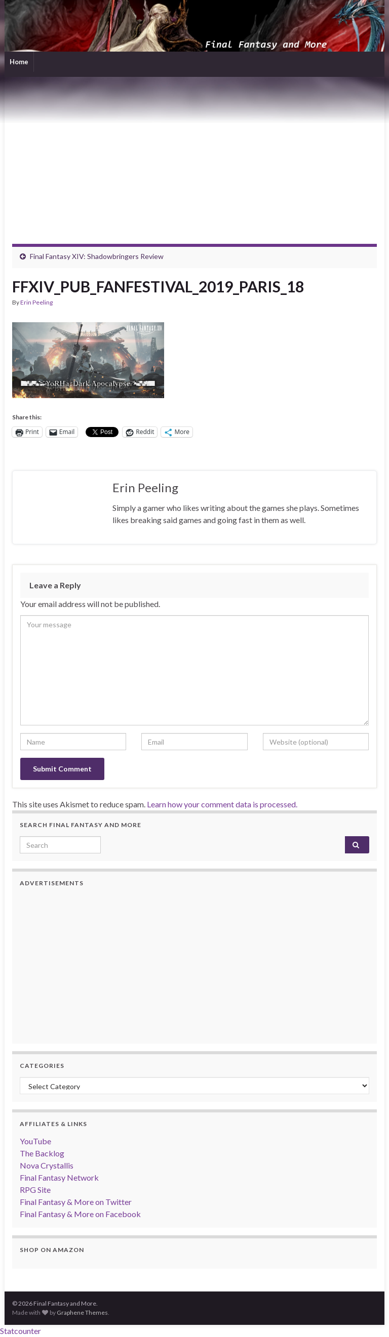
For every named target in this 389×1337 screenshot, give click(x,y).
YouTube (35, 1141)
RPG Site (35, 1189)
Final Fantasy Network (59, 1177)
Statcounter (20, 1330)
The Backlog (42, 1153)
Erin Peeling (36, 302)
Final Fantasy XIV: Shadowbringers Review (97, 256)
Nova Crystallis (46, 1165)
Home (19, 62)
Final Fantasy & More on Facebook (80, 1214)
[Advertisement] (194, 153)
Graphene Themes (82, 1312)
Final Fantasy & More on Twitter (76, 1201)
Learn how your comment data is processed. (222, 804)
